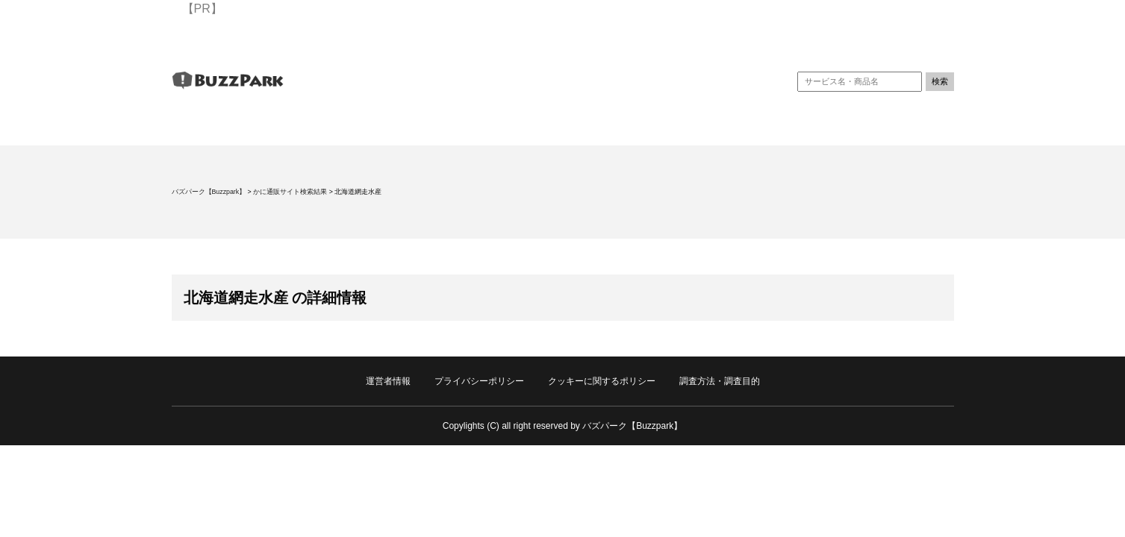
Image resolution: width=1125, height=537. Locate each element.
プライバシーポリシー (479, 381)
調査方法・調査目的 (719, 381)
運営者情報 (388, 381)
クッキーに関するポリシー (601, 381)
